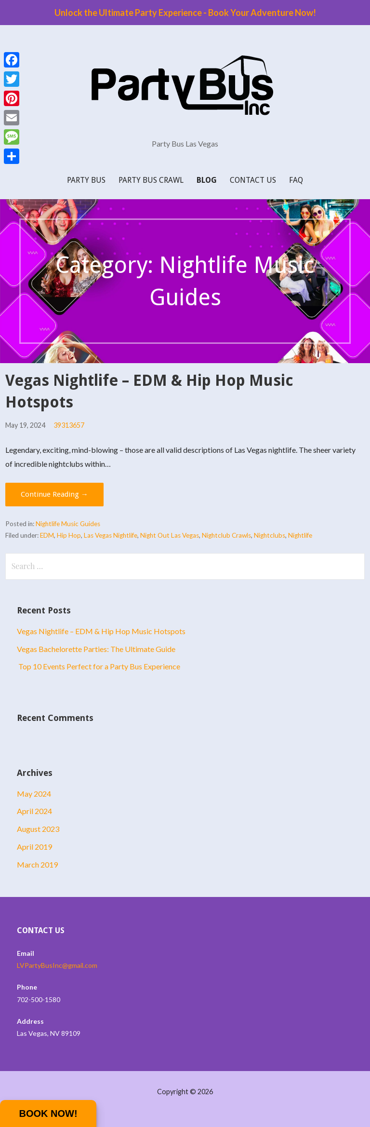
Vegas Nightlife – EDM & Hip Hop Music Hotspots (101, 631)
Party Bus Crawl (151, 180)
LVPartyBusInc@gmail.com (57, 965)
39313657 (68, 425)
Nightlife (300, 535)
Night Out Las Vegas (169, 535)
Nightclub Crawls (226, 535)
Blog (207, 180)
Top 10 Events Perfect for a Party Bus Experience (98, 666)
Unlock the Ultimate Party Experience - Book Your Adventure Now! (185, 12)
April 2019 (34, 846)
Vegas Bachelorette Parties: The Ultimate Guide (96, 648)
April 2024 (34, 810)
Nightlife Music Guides (68, 524)
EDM (47, 535)
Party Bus (86, 180)
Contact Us (253, 180)
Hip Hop (69, 535)
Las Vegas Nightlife (110, 535)
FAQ (296, 180)
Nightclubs (269, 535)
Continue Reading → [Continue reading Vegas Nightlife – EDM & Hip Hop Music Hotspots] (54, 494)
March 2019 (37, 864)
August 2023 (38, 828)
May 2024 (34, 793)
